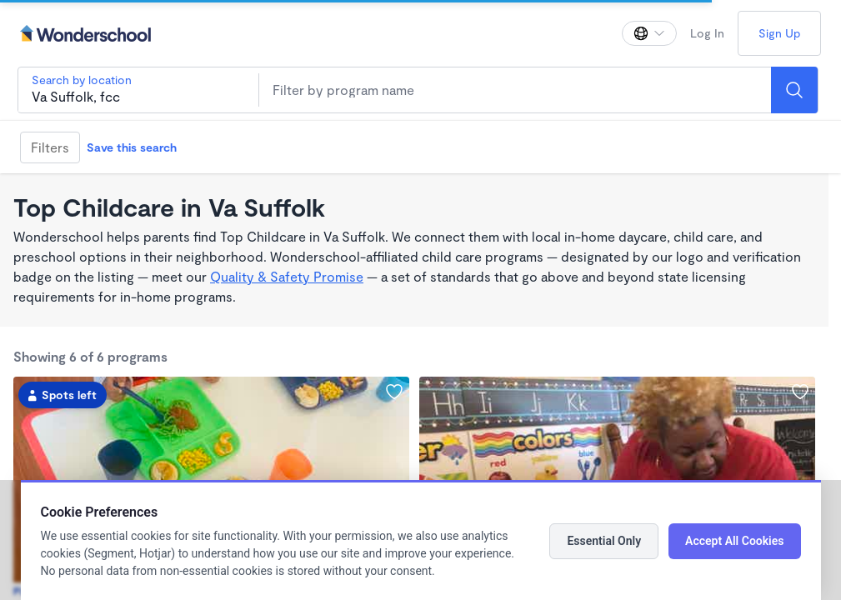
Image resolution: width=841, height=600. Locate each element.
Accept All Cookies (734, 541)
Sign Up (779, 33)
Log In (707, 33)
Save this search (132, 147)
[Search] (794, 90)
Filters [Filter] (50, 147)
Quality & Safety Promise (286, 276)
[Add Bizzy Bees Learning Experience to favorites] (394, 392)
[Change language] (649, 33)
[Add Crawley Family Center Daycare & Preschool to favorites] (800, 392)
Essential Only (604, 541)
